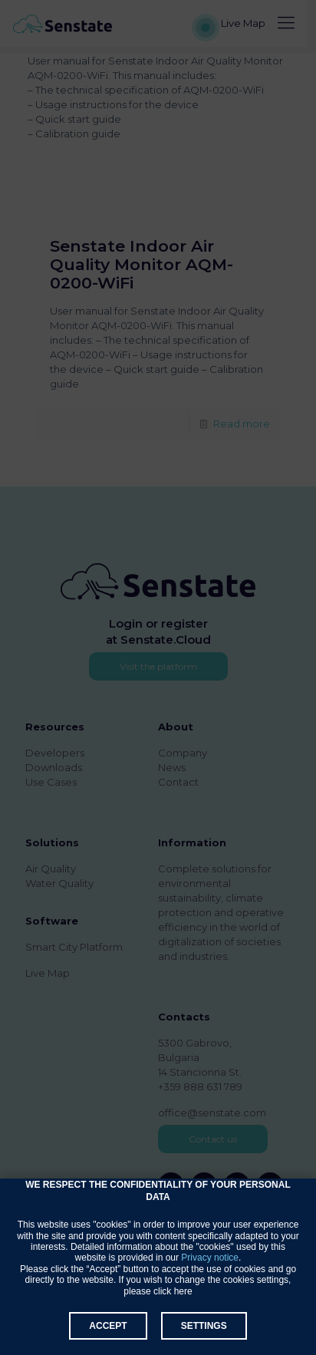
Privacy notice (210, 1257)
